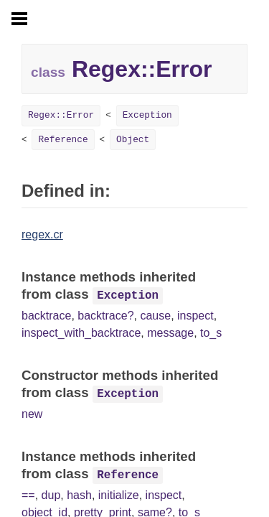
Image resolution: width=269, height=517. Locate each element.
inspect (195, 315)
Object (132, 139)
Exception (147, 115)
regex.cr (42, 234)
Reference (63, 139)
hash (79, 495)
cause (155, 315)
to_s (211, 333)
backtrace (46, 315)
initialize (118, 495)
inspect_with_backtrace (81, 333)
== (28, 495)
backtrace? (105, 315)
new (32, 414)
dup (51, 495)
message (170, 333)
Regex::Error (61, 115)
